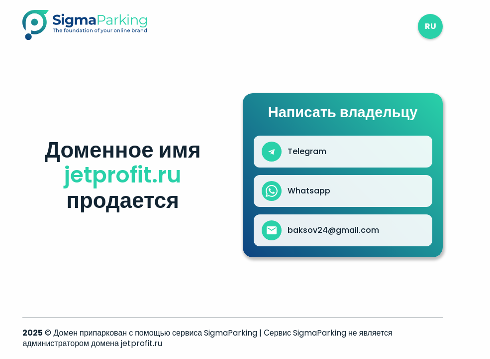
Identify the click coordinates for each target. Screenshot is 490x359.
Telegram (307, 151)
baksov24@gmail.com (333, 230)
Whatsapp (309, 190)
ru (430, 26)
